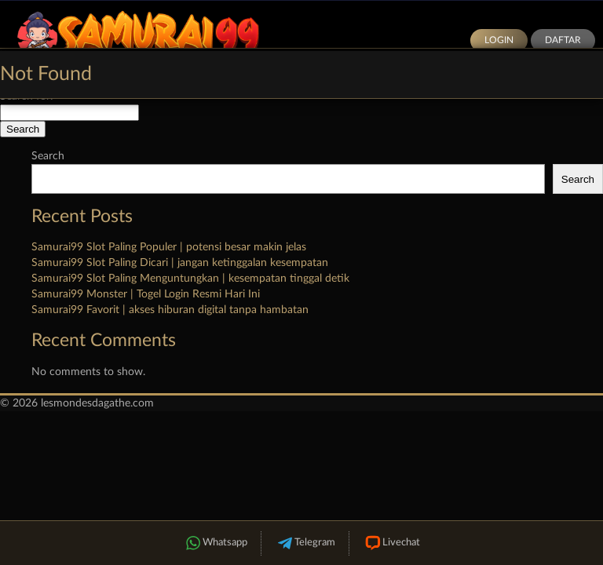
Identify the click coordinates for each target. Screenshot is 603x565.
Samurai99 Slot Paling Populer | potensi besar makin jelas (168, 247)
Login (498, 40)
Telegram (305, 543)
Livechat (391, 543)
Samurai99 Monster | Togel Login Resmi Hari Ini (145, 294)
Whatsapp (215, 543)
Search (47, 156)
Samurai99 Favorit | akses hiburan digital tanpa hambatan (170, 309)
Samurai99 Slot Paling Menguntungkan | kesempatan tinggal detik (190, 278)
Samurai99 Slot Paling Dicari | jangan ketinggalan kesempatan (179, 262)
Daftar (563, 40)
